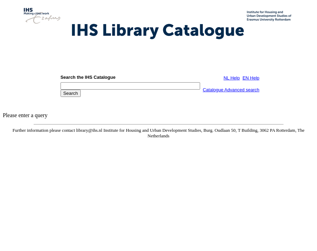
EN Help (251, 78)
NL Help (231, 78)
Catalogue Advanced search (231, 89)
